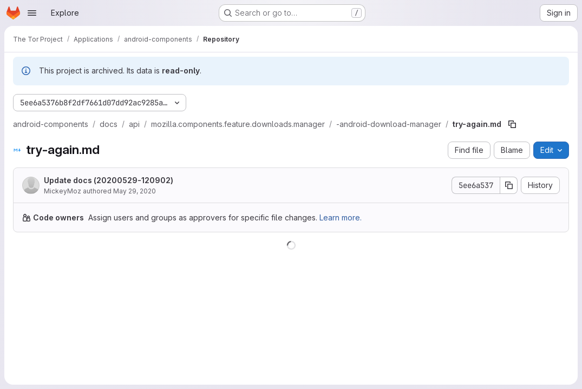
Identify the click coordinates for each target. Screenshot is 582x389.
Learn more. (340, 217)
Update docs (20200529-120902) (108, 180)
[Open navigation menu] (32, 13)
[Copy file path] (512, 124)
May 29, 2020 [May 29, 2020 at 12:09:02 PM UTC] (134, 191)
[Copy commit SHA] (509, 185)
